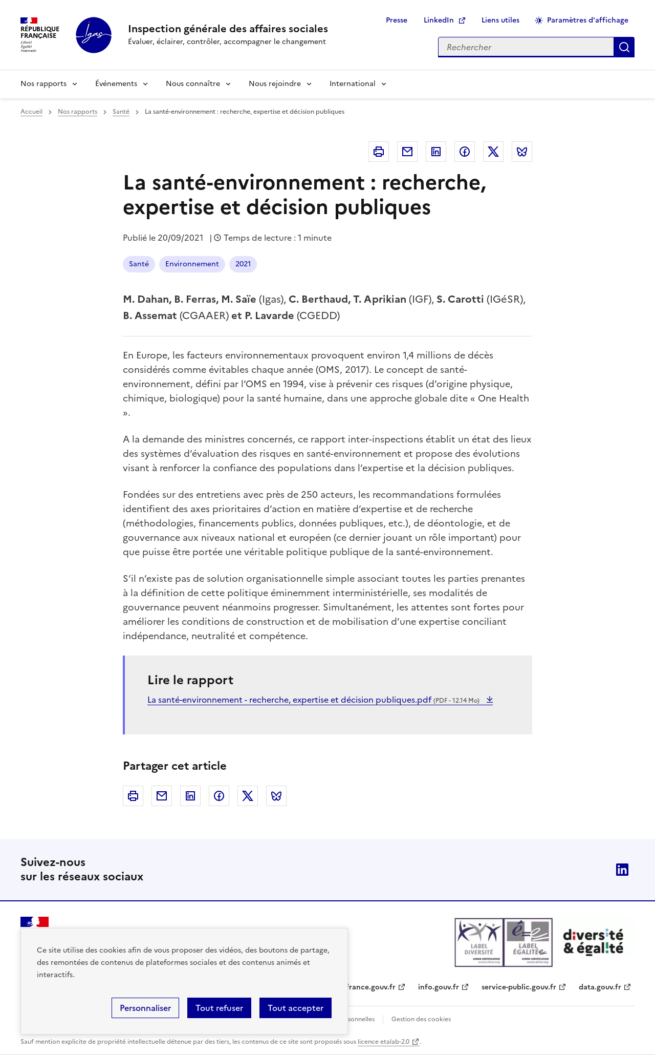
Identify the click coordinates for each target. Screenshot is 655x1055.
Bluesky (522, 151)
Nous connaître (193, 83)
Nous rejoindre (275, 83)
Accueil (31, 111)
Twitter (493, 151)
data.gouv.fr (600, 987)
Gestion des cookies (421, 1019)
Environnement (192, 264)
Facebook (464, 151)
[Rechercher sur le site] (526, 47)
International (353, 83)
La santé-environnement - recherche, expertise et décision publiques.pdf (314, 699)
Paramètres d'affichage (587, 20)
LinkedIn (439, 20)
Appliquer (624, 47)
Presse (396, 20)
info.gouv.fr (438, 987)
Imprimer (378, 151)
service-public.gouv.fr (519, 987)
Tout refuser (219, 1008)
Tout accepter (295, 1008)
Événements (116, 83)
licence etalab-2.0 (383, 1041)
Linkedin (436, 151)
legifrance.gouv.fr (365, 987)
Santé (121, 111)
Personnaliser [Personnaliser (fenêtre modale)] (145, 1008)
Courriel (407, 151)
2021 (243, 264)
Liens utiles (500, 20)
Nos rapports (43, 83)
